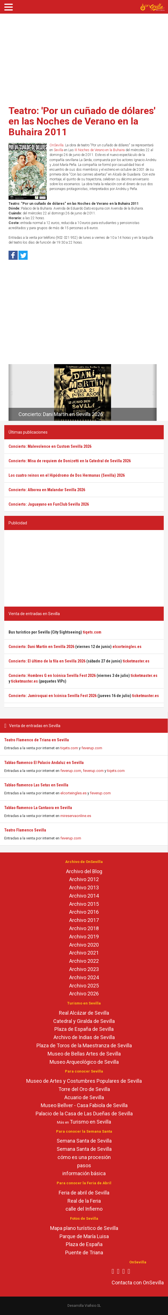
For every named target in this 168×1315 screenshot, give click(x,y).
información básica (84, 1173)
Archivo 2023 (84, 969)
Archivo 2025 (84, 986)
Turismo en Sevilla (90, 1122)
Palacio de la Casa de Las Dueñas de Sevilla (84, 1113)
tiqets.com (69, 748)
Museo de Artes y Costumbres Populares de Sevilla (84, 1081)
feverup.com (91, 748)
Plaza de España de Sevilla (84, 1029)
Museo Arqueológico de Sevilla (84, 1062)
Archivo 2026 (84, 994)
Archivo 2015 (84, 904)
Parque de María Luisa (84, 1236)
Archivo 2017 (84, 920)
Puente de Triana (84, 1252)
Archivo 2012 (84, 879)
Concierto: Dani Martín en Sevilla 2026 (61, 414)
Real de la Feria (84, 1201)
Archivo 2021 (84, 953)
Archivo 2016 (84, 912)
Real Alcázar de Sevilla (84, 1013)
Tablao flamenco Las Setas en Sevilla (36, 785)
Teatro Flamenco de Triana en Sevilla (36, 740)
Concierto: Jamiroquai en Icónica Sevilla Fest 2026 (53, 695)
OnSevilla (56, 145)
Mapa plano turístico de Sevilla (84, 1228)
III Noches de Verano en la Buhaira (100, 150)
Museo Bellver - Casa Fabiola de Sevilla (84, 1105)
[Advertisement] (84, 57)
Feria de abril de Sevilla (84, 1193)
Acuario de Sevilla (84, 1097)
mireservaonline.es (75, 816)
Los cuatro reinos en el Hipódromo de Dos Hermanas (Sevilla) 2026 (67, 475)
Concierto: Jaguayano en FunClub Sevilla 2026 (49, 504)
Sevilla (58, 150)
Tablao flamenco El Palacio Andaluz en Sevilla (44, 762)
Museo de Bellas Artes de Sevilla (84, 1054)
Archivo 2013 (84, 887)
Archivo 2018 (84, 928)
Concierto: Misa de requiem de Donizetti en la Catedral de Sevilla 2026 (70, 461)
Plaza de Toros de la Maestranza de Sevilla (84, 1045)
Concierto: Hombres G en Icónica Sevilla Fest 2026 (52, 675)
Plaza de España (84, 1244)
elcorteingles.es (73, 793)
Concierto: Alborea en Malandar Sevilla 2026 (47, 489)
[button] (11, 392)
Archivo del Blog (84, 871)
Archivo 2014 (84, 896)
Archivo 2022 (84, 961)
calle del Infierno (84, 1209)
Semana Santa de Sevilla (84, 1141)
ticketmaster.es (136, 661)
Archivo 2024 (84, 977)
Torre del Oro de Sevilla (84, 1089)
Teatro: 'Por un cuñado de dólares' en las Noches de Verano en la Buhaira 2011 (82, 121)
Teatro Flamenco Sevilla (25, 830)
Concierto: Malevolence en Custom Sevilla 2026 (50, 446)
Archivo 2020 (84, 945)
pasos (84, 1165)
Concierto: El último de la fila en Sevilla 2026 (47, 661)
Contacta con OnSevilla (138, 1283)
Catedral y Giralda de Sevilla (84, 1021)
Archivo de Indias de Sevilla (84, 1037)
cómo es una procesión (84, 1157)
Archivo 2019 (84, 937)
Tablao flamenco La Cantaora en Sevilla (38, 807)
